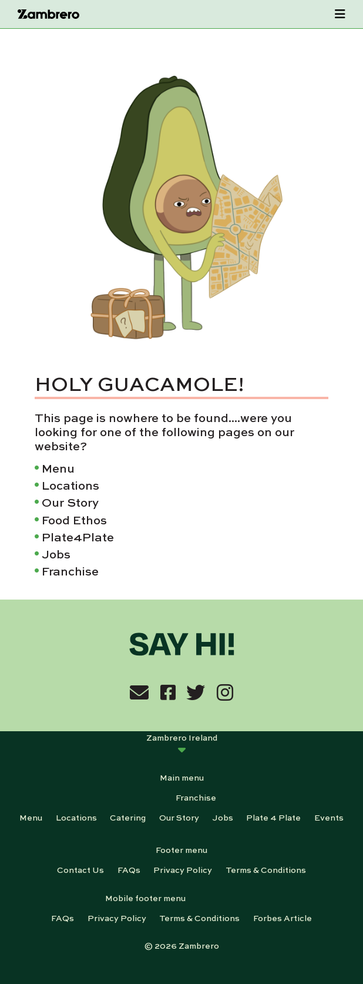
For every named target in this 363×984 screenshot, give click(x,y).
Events (329, 817)
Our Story (70, 501)
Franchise (70, 570)
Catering (128, 817)
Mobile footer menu (145, 897)
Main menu (182, 777)
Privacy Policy (182, 869)
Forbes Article (282, 917)
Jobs (56, 553)
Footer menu (181, 849)
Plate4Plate (78, 536)
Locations (70, 484)
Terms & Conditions (266, 869)
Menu (58, 467)
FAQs (128, 869)
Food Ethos (74, 519)
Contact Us (80, 869)
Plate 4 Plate (273, 817)
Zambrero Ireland (181, 737)
